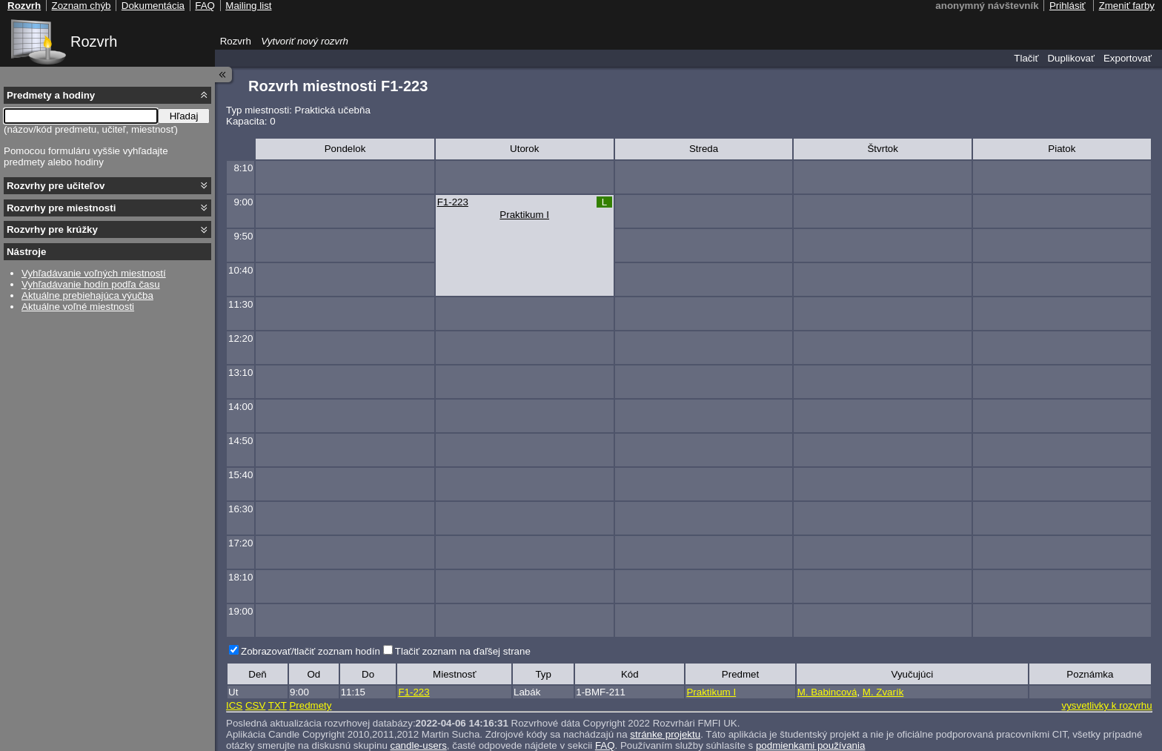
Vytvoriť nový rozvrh (304, 41)
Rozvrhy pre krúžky (52, 229)
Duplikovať (1071, 58)
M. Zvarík (883, 692)
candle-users (419, 745)
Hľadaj (184, 116)
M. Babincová (827, 692)
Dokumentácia (153, 5)
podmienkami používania (810, 745)
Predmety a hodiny (51, 95)
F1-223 (452, 202)
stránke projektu (665, 734)
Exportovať (1127, 58)
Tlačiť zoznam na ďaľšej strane (463, 651)
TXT (277, 705)
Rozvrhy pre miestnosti (61, 208)
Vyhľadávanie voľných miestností (93, 273)
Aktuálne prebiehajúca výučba (87, 295)
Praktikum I (524, 214)
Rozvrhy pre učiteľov (56, 185)
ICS (234, 705)
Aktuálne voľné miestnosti (77, 306)
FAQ (605, 745)
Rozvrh (93, 41)
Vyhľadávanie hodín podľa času (90, 284)
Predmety (310, 705)
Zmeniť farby (1127, 5)
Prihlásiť (1067, 5)
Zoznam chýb (80, 5)
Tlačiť (1026, 58)
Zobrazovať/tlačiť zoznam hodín (310, 651)
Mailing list (248, 5)
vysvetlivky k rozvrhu (1106, 705)
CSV (255, 705)
